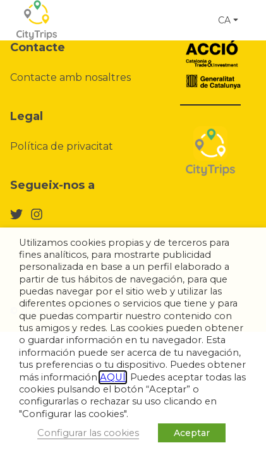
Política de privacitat (61, 146)
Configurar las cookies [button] (88, 433)
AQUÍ (113, 377)
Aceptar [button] (192, 433)
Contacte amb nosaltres (70, 77)
